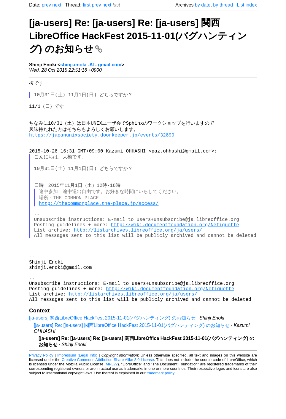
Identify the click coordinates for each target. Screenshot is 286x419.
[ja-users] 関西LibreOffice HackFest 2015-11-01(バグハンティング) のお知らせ (112, 359)
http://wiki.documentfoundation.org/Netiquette (175, 249)
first (86, 4)
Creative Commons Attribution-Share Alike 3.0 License (108, 401)
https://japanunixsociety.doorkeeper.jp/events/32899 (101, 143)
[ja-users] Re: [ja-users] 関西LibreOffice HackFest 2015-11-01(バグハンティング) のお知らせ (132, 366)
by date (202, 4)
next (56, 4)
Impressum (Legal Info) (77, 396)
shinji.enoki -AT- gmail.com (90, 64)
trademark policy (160, 414)
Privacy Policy (41, 396)
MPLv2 (112, 405)
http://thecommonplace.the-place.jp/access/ (98, 223)
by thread (223, 4)
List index (247, 4)
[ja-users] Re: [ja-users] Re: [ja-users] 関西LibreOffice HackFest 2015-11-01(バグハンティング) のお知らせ (138, 35)
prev (46, 4)
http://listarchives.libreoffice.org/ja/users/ (138, 256)
